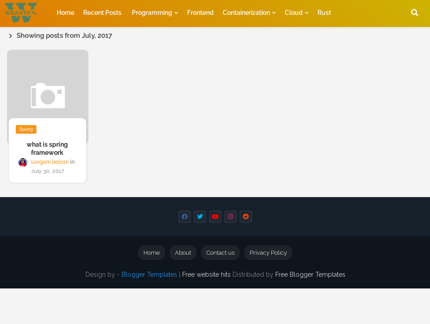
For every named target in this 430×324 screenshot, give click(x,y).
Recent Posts (102, 12)
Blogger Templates (149, 274)
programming (152, 12)
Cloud (294, 12)
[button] (415, 13)
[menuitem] (61, 12)
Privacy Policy (268, 252)
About (183, 252)
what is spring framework (47, 148)
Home (61, 12)
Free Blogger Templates (310, 274)
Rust (324, 12)
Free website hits (206, 274)
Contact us (220, 252)
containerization (246, 12)
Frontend (200, 12)
